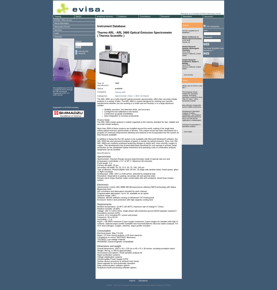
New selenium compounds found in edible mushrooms (191, 106)
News (185, 80)
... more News (187, 132)
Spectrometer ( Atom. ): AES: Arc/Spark (132, 96)
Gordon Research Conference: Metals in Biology (190, 61)
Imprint (132, 281)
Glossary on (186, 14)
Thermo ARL (120, 92)
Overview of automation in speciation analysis (191, 125)
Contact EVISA (199, 14)
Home (218, 14)
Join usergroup (211, 26)
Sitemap (210, 14)
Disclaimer (143, 281)
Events (186, 25)
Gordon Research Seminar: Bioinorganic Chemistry (190, 48)
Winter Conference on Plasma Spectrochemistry (192, 38)
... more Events (187, 75)
